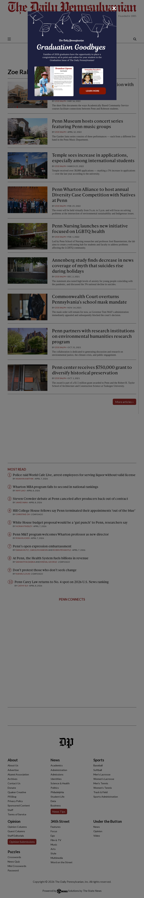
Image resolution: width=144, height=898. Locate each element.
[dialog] (72, 449)
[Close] (114, 8)
